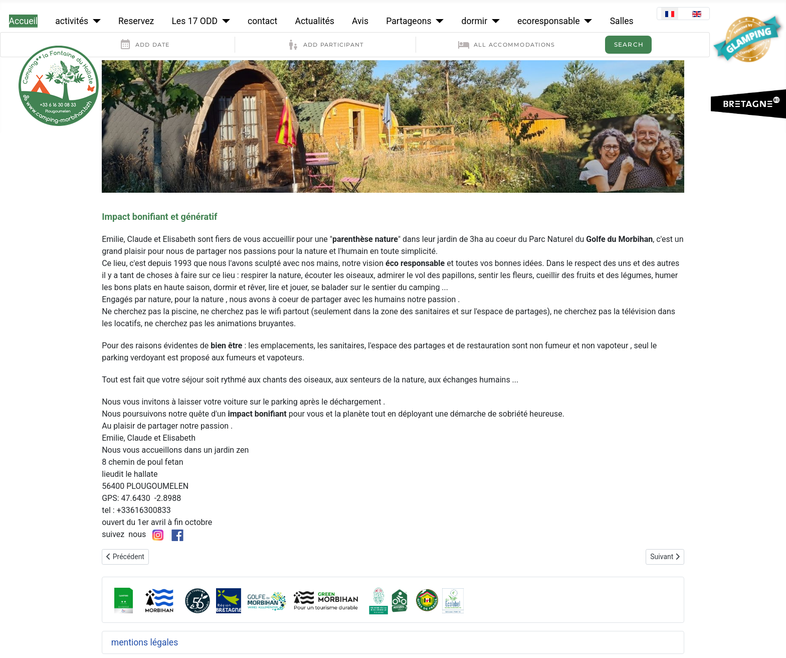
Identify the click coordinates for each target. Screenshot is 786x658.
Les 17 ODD (194, 21)
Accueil (23, 21)
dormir (475, 21)
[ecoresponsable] (586, 21)
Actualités (314, 21)
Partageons (408, 21)
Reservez (136, 21)
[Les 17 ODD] (224, 21)
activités (71, 21)
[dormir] (493, 21)
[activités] (94, 21)
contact (262, 21)
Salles (622, 21)
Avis (360, 21)
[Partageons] (438, 21)
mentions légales (144, 642)
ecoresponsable (548, 21)
